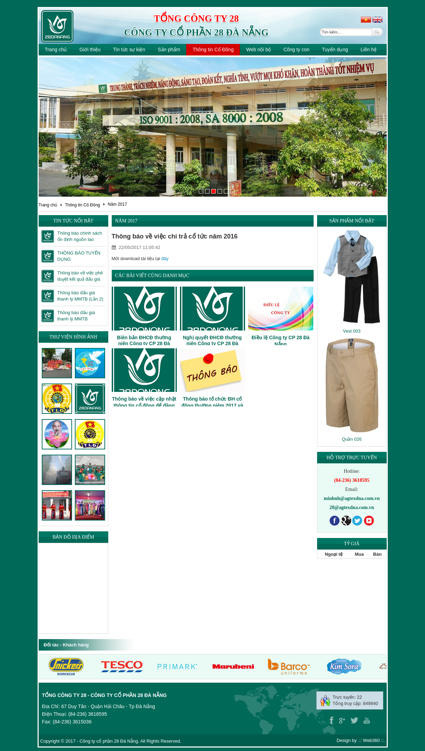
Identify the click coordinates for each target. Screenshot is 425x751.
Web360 (371, 740)
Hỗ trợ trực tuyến (351, 457)
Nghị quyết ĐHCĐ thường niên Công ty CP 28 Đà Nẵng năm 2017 (212, 343)
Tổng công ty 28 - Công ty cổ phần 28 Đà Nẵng (104, 695)
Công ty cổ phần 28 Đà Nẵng (196, 32)
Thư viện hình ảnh (73, 337)
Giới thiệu (90, 49)
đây (164, 258)
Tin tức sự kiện (129, 49)
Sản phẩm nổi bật (351, 220)
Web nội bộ (258, 49)
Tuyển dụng (335, 49)
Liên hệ (369, 49)
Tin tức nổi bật (73, 220)
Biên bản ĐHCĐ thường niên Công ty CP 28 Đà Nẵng (144, 343)
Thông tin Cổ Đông (213, 49)
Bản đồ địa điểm (73, 537)
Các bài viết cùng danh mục (152, 275)
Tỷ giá (352, 543)
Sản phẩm (169, 49)
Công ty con (296, 49)
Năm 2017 (117, 204)
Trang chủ (56, 49)
